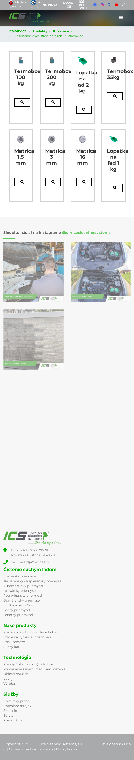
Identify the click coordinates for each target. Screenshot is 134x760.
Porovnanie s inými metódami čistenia (34, 669)
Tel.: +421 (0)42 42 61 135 (30, 562)
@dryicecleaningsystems (86, 232)
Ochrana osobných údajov (31, 749)
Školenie (10, 711)
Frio (127, 744)
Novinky (50, 4)
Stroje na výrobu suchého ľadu (27, 637)
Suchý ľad (11, 647)
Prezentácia (12, 720)
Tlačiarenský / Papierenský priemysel (32, 581)
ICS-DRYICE (18, 31)
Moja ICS (68, 4)
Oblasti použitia (16, 674)
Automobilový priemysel (23, 586)
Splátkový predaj (16, 701)
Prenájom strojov (17, 706)
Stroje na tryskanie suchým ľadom (30, 632)
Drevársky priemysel (19, 591)
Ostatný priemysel (18, 615)
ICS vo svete (84, 5)
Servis (8, 715)
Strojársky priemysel (19, 576)
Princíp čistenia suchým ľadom (28, 664)
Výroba (9, 683)
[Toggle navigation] (121, 17)
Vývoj (7, 679)
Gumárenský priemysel (22, 600)
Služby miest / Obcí (19, 605)
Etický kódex (66, 749)
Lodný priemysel (16, 610)
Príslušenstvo (14, 642)
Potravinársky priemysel (22, 595)
